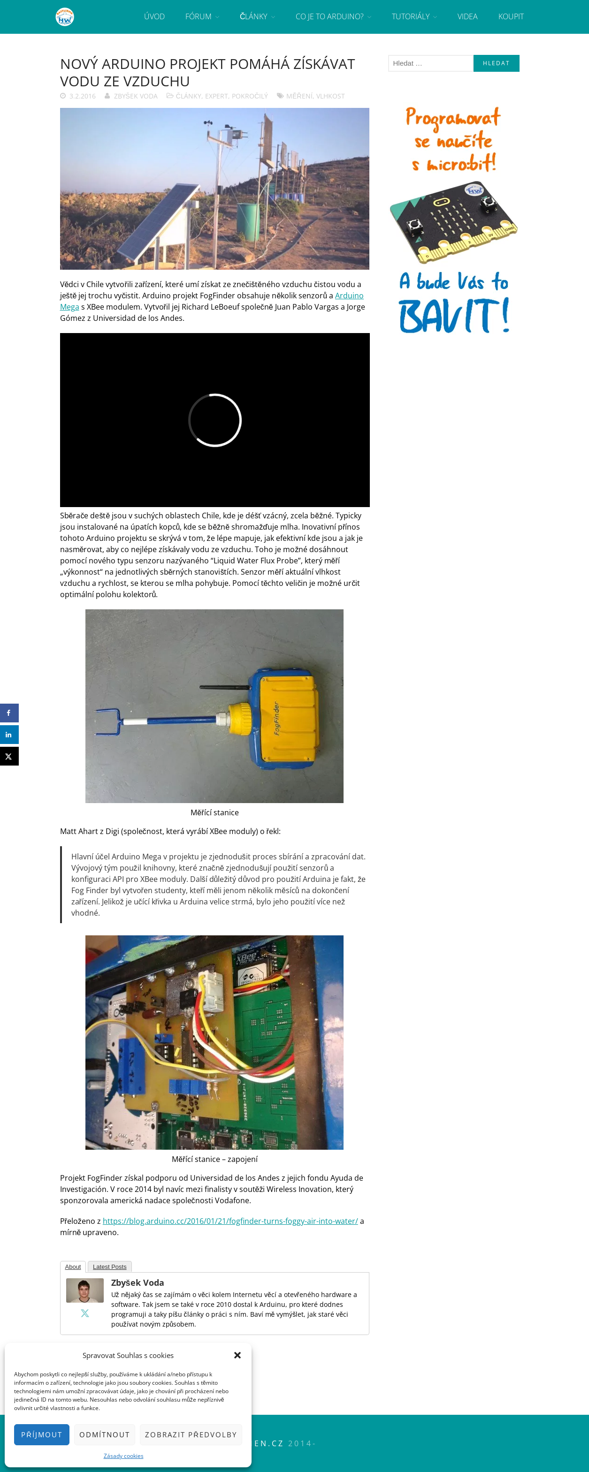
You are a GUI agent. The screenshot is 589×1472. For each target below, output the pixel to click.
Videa (468, 16)
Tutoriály (410, 16)
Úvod (154, 16)
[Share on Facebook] (9, 713)
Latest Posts (110, 1266)
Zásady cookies (124, 1456)
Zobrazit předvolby (191, 1434)
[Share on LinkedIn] (9, 734)
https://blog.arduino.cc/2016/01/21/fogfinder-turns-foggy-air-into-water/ (230, 1221)
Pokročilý (250, 95)
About (73, 1266)
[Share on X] (9, 756)
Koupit (511, 16)
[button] (237, 1355)
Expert (216, 95)
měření (299, 95)
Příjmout (41, 1434)
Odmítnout (104, 1434)
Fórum (198, 16)
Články (254, 16)
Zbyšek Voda (136, 95)
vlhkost (330, 95)
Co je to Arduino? (330, 16)
